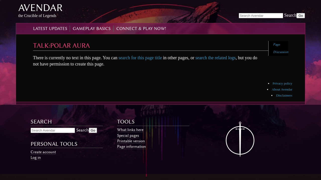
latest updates (50, 28)
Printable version (131, 141)
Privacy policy (282, 83)
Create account (43, 152)
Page (276, 44)
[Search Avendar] (261, 15)
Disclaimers (284, 95)
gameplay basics (92, 28)
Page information (131, 146)
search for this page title (140, 57)
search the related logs (215, 57)
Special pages (128, 135)
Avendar (40, 7)
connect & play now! (141, 28)
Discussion (280, 52)
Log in (36, 157)
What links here (130, 130)
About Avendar (282, 89)
